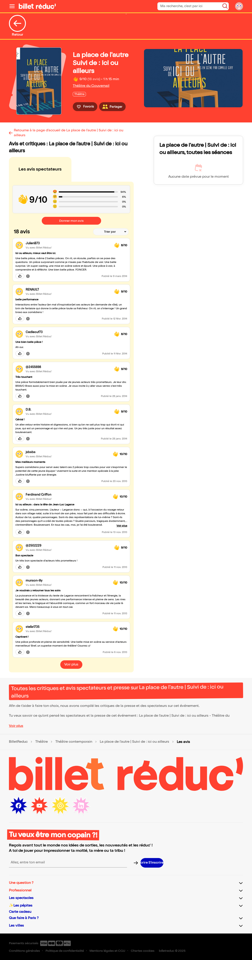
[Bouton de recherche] (225, 6)
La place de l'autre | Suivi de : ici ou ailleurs (134, 742)
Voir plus (16, 726)
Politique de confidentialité (65, 951)
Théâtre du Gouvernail (91, 86)
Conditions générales (24, 951)
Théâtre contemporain (73, 742)
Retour (17, 26)
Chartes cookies (142, 951)
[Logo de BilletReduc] (37, 6)
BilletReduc (18, 742)
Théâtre (41, 742)
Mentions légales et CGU (107, 951)
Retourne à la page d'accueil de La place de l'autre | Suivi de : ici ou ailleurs (68, 132)
